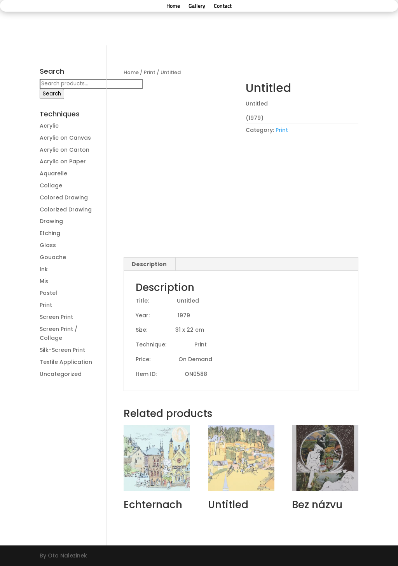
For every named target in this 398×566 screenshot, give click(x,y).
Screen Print (56, 317)
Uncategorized (61, 374)
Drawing (51, 221)
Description (149, 264)
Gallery (197, 6)
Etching (50, 233)
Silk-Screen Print (62, 350)
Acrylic (49, 126)
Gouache (53, 257)
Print (149, 72)
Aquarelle (53, 173)
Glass (48, 245)
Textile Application (66, 362)
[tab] (149, 264)
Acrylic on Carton (64, 150)
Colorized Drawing (66, 209)
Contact (223, 6)
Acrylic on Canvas (65, 138)
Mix (44, 281)
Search (52, 93)
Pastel (48, 293)
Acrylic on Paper (63, 161)
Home (173, 6)
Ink (44, 269)
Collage (51, 185)
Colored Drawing (64, 197)
